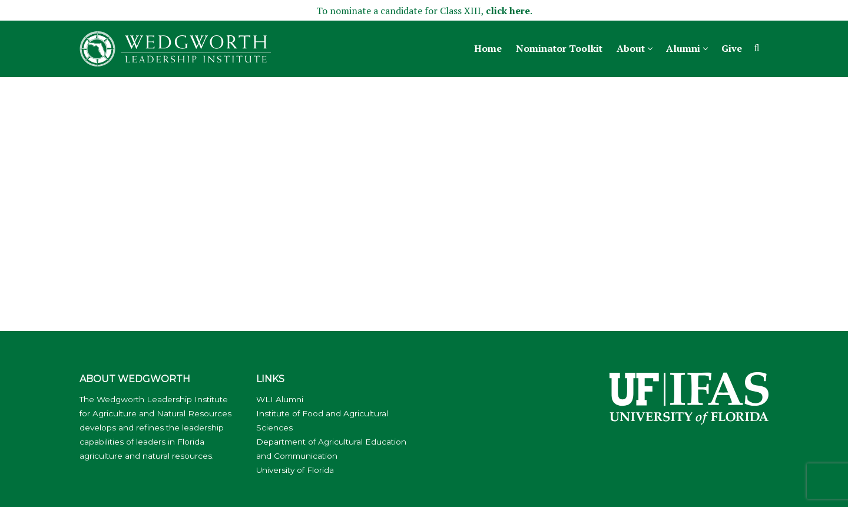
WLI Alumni (279, 399)
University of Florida (295, 470)
